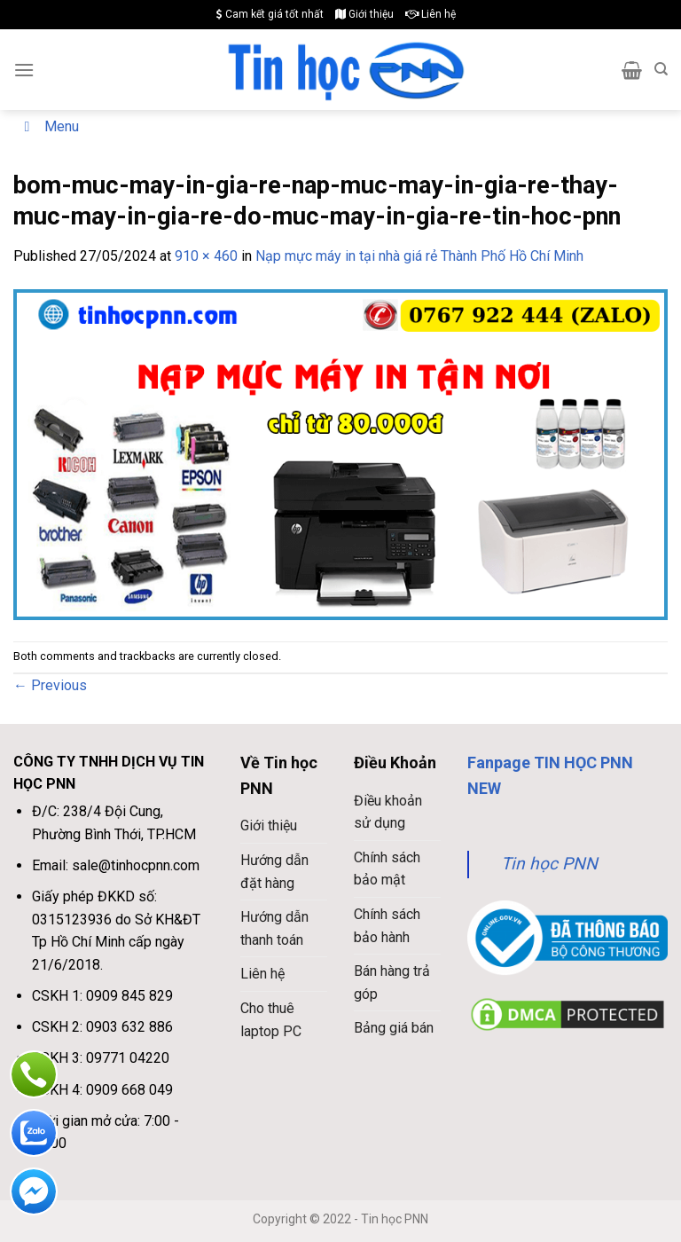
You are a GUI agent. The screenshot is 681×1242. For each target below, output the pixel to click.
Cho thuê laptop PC (270, 1020)
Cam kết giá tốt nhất (270, 14)
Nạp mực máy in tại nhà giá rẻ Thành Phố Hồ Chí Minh (419, 256)
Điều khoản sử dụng (388, 812)
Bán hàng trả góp (392, 982)
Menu (48, 126)
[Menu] (24, 69)
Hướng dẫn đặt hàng (274, 872)
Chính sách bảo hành (387, 926)
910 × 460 (206, 256)
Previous (50, 685)
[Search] (661, 69)
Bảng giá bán (394, 1027)
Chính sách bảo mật (387, 869)
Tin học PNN (549, 863)
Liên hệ (430, 14)
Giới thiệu (364, 14)
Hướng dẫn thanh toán (274, 928)
